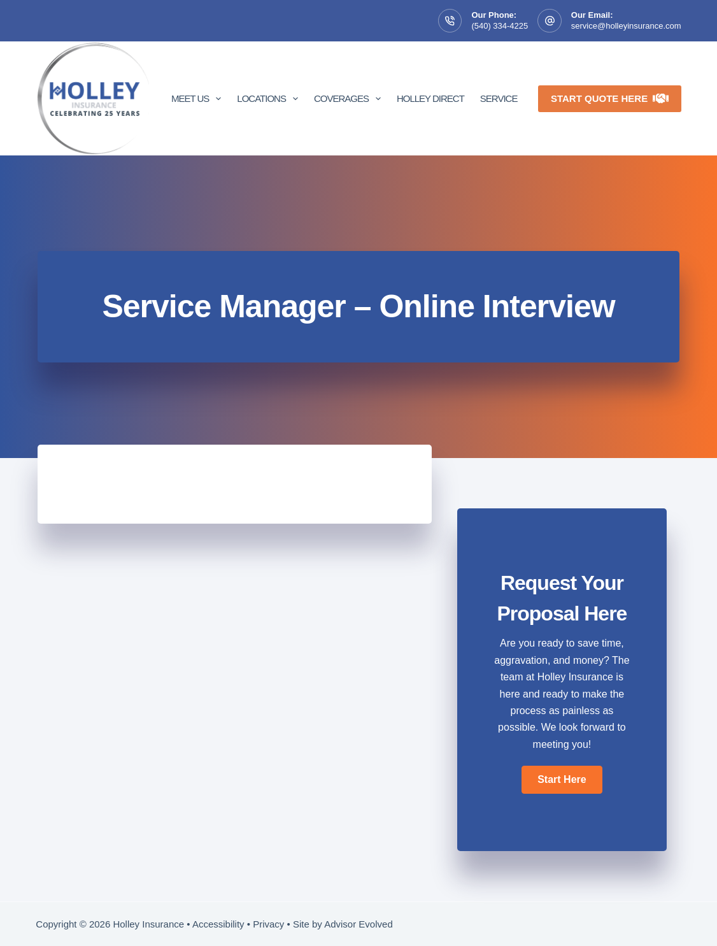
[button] (562, 780)
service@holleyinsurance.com (626, 26)
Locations (270, 98)
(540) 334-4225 (499, 26)
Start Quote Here (610, 98)
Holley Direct (430, 98)
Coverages (350, 98)
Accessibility (218, 924)
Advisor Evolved (358, 924)
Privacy (268, 924)
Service (499, 98)
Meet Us (198, 98)
